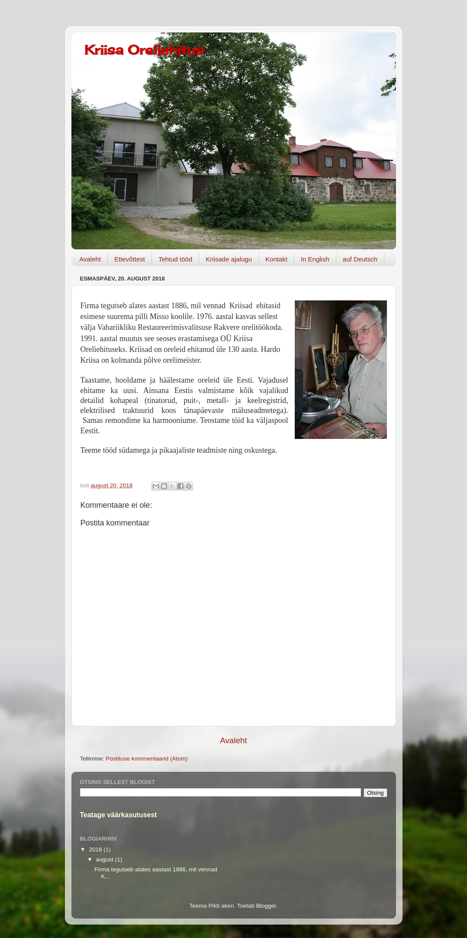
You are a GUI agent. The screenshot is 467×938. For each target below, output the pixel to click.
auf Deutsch (360, 259)
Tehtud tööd (175, 259)
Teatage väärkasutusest (118, 815)
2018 (96, 849)
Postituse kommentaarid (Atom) (147, 758)
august (105, 859)
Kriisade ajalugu (229, 259)
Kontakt (276, 259)
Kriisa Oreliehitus (144, 50)
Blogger (266, 906)
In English (315, 259)
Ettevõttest (129, 259)
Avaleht (90, 259)
